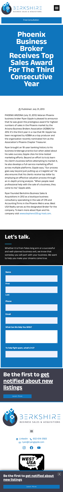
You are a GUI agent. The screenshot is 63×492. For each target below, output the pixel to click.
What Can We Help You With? (19, 327)
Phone (9, 301)
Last (7, 295)
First (8, 284)
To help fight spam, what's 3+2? (20, 348)
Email (9, 314)
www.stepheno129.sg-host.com (35, 214)
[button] (57, 8)
